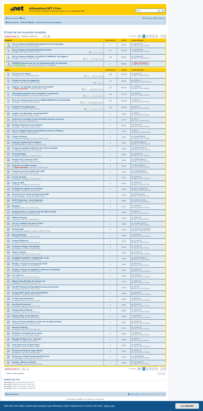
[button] (139, 36)
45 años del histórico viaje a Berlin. (27, 350)
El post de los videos (21, 74)
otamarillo (137, 44)
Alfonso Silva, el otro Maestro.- (25, 316)
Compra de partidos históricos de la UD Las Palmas (35, 148)
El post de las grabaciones (23, 107)
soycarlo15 (137, 50)
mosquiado (138, 56)
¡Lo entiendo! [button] (187, 406)
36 (98, 103)
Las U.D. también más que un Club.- (28, 223)
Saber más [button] (109, 406)
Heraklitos (137, 153)
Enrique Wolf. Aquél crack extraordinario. (30, 293)
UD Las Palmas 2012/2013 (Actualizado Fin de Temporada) (37, 44)
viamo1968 (18, 202)
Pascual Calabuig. (20, 327)
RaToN (17, 108)
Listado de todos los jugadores (25, 80)
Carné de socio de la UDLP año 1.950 (28, 171)
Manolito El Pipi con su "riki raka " (27, 339)
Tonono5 (18, 248)
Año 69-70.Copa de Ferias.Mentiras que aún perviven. (35, 287)
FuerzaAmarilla (139, 171)
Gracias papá (18, 229)
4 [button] (153, 36)
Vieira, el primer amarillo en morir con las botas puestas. (37, 322)
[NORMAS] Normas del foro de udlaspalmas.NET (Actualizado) (39, 63)
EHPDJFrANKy (20, 144)
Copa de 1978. (18, 183)
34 (92, 103)
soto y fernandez (139, 188)
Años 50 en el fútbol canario (24, 165)
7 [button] (161, 36)
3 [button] (150, 36)
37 (101, 103)
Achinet (136, 80)
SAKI (135, 113)
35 (95, 103)
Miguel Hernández (140, 63)
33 (89, 103)
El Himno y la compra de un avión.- (27, 333)
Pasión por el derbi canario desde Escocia (30, 356)
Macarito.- (16, 206)
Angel (17, 46)
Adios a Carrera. (19, 252)
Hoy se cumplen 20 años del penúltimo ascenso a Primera (37, 131)
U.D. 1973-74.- (18, 275)
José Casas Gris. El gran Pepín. (26, 345)
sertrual (17, 75)
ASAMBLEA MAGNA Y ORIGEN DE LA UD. (30, 258)
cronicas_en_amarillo (22, 231)
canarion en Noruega (22, 138)
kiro (16, 121)
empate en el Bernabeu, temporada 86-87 (30, 113)
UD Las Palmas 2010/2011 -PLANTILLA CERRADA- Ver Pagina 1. (40, 56)
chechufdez (19, 358)
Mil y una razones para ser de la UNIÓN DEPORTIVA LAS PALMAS (41, 100)
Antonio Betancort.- (20, 241)
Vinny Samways (19, 154)
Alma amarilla (138, 165)
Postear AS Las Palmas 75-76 (25, 160)
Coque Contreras (19, 136)
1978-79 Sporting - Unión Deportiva (27, 200)
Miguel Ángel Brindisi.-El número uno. (29, 281)
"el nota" (137, 240)
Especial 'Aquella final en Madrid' (26, 142)
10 (101, 59)
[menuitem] (22, 18)
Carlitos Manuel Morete (22, 310)
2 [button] (146, 36)
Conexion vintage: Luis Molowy (26, 246)
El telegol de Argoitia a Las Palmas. (27, 189)
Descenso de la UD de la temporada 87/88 (30, 194)
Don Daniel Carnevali (21, 304)
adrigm (17, 161)
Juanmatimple (139, 136)
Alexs (136, 106)
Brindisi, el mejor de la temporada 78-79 (29, 264)
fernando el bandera (21, 95)
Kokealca (18, 150)
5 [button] (156, 36)
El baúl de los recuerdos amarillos (25, 32)
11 (98, 90)
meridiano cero (139, 200)
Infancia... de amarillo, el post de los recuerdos (32, 87)
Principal (52, 65)
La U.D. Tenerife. (19, 177)
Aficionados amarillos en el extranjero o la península (35, 93)
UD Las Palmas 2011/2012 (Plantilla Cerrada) (31, 50)
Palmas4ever (138, 194)
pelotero (137, 73)
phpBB (79, 399)
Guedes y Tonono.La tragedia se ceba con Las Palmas (36, 269)
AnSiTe (136, 86)
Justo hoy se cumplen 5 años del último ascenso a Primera (38, 119)
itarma (17, 82)
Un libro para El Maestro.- (23, 298)
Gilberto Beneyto (19, 217)
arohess (17, 127)
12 (101, 90)
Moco (136, 100)
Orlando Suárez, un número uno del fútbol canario (34, 212)
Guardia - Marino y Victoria (24, 362)
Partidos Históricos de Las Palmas (27, 125)
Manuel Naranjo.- (19, 235)
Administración (20, 65)
